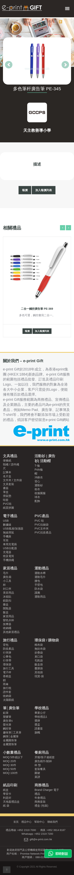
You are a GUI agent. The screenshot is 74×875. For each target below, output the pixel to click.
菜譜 (37, 776)
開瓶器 (7, 608)
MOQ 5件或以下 (13, 757)
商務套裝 (40, 801)
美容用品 (8, 592)
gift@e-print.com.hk (41, 839)
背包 (5, 644)
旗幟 (37, 732)
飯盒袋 (39, 664)
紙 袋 (6, 805)
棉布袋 (39, 644)
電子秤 (7, 672)
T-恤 (37, 465)
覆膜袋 (39, 668)
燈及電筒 (8, 556)
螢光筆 (7, 724)
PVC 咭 (39, 520)
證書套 (39, 728)
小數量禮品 (12, 752)
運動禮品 (42, 568)
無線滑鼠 (8, 532)
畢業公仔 (40, 712)
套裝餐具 (40, 769)
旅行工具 (8, 668)
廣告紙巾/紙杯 (43, 761)
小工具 (7, 580)
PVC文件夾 (42, 528)
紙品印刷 (10, 785)
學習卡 (7, 793)
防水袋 (39, 588)
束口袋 (39, 656)
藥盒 (5, 604)
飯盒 (5, 612)
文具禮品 (10, 456)
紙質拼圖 (8, 507)
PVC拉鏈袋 (42, 524)
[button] (5, 61)
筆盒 (5, 492)
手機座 (7, 536)
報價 (25, 190)
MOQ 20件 (9, 761)
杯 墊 (38, 765)
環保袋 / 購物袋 (47, 640)
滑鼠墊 (7, 495)
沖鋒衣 (39, 477)
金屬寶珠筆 (10, 744)
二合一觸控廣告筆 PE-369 (37, 308)
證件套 (7, 692)
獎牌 (37, 720)
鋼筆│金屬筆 (11, 736)
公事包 (7, 656)
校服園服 (40, 493)
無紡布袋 (40, 648)
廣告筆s (8, 720)
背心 (37, 481)
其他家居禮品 (11, 632)
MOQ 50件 (9, 769)
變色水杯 (8, 620)
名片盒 (7, 476)
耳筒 (5, 540)
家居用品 (8, 616)
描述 (37, 164)
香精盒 (7, 676)
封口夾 (7, 588)
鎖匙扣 (7, 600)
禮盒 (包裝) (41, 805)
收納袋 (7, 695)
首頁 (16, 821)
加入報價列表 (43, 190)
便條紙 (7, 460)
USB (6, 520)
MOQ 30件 (9, 765)
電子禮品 (10, 516)
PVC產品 (42, 516)
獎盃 (37, 724)
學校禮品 (42, 708)
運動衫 (39, 485)
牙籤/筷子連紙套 (45, 757)
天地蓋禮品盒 (11, 801)
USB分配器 (10, 548)
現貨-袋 (39, 676)
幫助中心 (39, 821)
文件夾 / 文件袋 (12, 480)
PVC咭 (7, 503)
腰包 (37, 580)
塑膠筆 (7, 716)
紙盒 (5, 789)
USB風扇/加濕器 (13, 528)
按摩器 (7, 624)
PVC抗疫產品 (43, 532)
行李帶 (7, 660)
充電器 (7, 552)
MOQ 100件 (10, 773)
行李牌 (7, 652)
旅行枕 (7, 688)
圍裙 (37, 773)
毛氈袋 (39, 660)
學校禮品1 (41, 716)
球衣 (37, 497)
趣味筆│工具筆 (12, 732)
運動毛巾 (40, 576)
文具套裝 (8, 484)
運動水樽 (40, 573)
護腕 (37, 592)
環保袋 (7, 664)
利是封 (7, 797)
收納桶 (7, 628)
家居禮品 (10, 568)
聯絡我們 (52, 821)
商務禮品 (42, 785)
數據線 (7, 524)
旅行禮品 (10, 640)
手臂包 (39, 584)
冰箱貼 (7, 596)
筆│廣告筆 (11, 708)
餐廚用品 (42, 752)
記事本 (7, 472)
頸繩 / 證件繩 (11, 464)
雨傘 (5, 684)
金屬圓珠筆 (10, 740)
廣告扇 (7, 576)
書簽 (5, 488)
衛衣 (37, 489)
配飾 (37, 501)
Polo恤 (39, 469)
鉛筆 (5, 712)
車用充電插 (10, 544)
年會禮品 (40, 797)
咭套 (5, 499)
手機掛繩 (8, 560)
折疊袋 (39, 652)
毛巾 (5, 573)
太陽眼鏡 (8, 699)
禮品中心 (26, 821)
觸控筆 (7, 728)
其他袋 (39, 672)
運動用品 (40, 596)
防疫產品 (8, 648)
